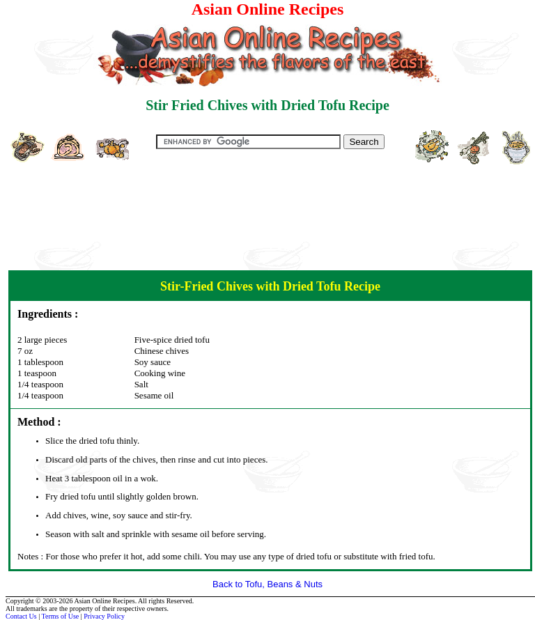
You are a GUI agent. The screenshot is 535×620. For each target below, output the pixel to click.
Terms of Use (60, 616)
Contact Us (21, 616)
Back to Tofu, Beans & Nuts (267, 584)
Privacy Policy (104, 616)
